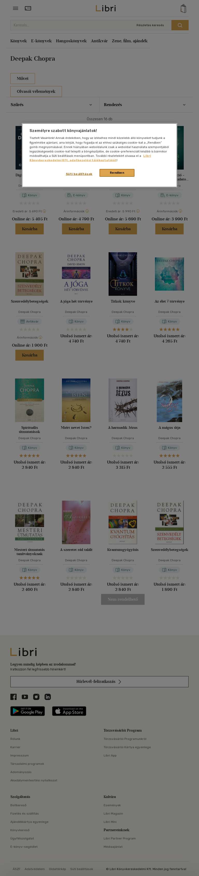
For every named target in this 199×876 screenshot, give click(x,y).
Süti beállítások (79, 174)
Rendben (117, 172)
